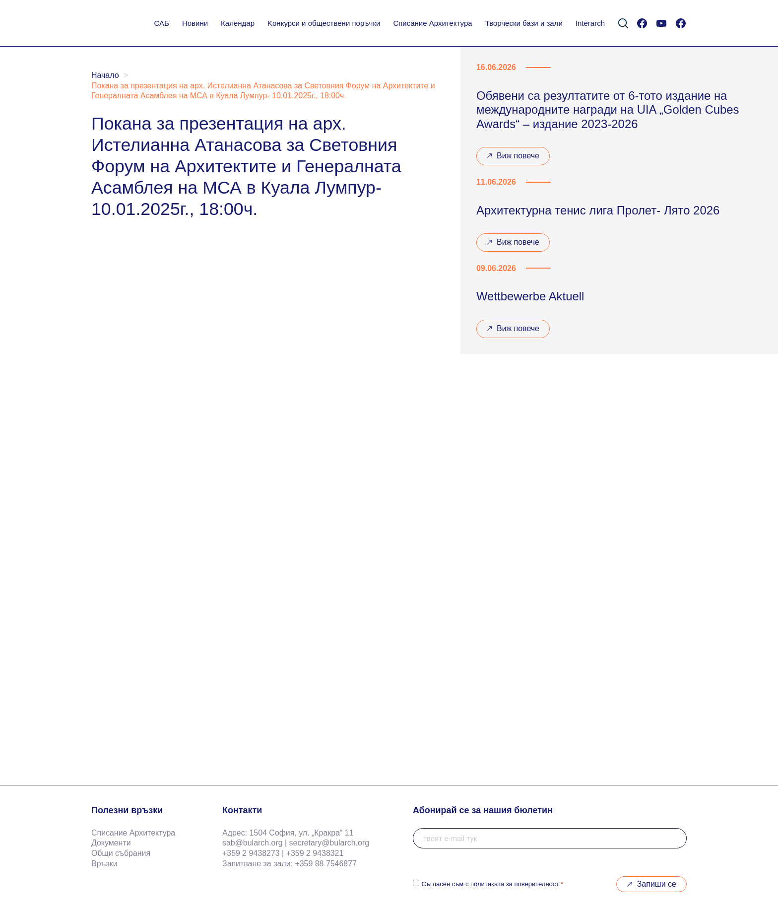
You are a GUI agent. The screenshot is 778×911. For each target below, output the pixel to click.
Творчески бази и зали (524, 23)
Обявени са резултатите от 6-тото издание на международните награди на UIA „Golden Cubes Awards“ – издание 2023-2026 (607, 110)
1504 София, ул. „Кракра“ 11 (301, 833)
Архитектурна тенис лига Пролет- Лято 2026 (597, 210)
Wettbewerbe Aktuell (530, 296)
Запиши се (656, 884)
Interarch (590, 23)
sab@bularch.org (252, 843)
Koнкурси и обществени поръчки (323, 23)
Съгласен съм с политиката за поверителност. (492, 884)
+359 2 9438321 (315, 853)
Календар (238, 23)
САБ (161, 23)
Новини (195, 23)
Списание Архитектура (432, 23)
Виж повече (512, 158)
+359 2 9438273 (251, 853)
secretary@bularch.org (329, 843)
